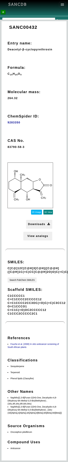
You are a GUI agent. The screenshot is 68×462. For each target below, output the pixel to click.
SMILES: (16, 262)
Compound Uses (24, 442)
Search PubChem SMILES (22, 280)
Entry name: (20, 43)
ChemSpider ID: (23, 116)
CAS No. (16, 140)
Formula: (17, 67)
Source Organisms (26, 426)
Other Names (20, 391)
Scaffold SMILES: (25, 289)
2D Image (36, 212)
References (19, 338)
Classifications (23, 360)
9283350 (14, 122)
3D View (48, 212)
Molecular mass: (24, 92)
